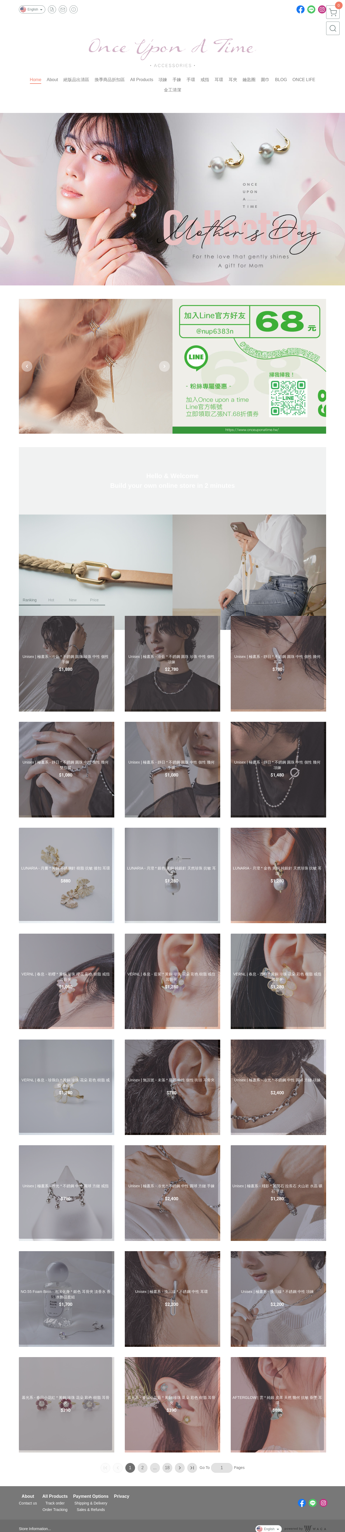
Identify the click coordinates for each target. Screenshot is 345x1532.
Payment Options (91, 1496)
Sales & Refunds (91, 1510)
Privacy (121, 1496)
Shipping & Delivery (90, 1503)
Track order (55, 1503)
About (28, 1496)
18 (167, 1467)
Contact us (28, 1503)
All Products (55, 1496)
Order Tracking (55, 1510)
